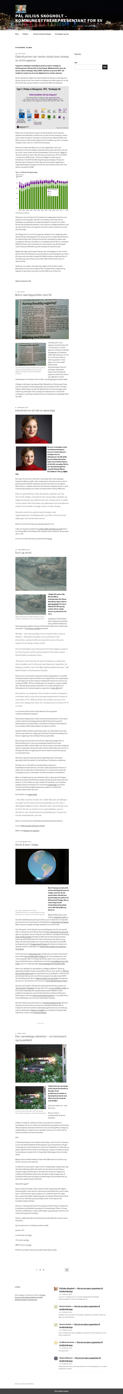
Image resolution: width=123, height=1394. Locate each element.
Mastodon (77, 54)
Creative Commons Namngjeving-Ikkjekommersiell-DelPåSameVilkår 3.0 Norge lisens (30, 1297)
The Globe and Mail (33, 629)
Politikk (26, 34)
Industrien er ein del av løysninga (35, 410)
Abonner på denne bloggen (42, 34)
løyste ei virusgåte (38, 1010)
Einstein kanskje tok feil (52, 1003)
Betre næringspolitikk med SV (33, 294)
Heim (17, 34)
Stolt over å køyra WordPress (24, 1384)
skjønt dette (32, 794)
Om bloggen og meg (62, 34)
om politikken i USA (58, 988)
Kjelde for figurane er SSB (23, 281)
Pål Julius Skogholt (66, 1288)
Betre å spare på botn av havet (33, 826)
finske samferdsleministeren (43, 995)
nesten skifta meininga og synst (51, 529)
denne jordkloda (40, 1013)
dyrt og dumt (53, 604)
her (50, 539)
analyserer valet (60, 917)
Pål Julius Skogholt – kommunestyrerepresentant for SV (59, 18)
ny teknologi (52, 785)
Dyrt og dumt (23, 552)
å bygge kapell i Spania (39, 944)
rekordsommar (34, 954)
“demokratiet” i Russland (24, 988)
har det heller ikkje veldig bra (35, 956)
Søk (75, 62)
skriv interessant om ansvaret (57, 932)
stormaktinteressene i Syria (56, 981)
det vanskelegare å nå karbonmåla (52, 964)
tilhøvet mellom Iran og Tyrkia (47, 978)
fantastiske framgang (60, 922)
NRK (65, 472)
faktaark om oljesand (31, 831)
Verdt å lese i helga (26, 844)
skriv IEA (55, 688)
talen (63, 152)
